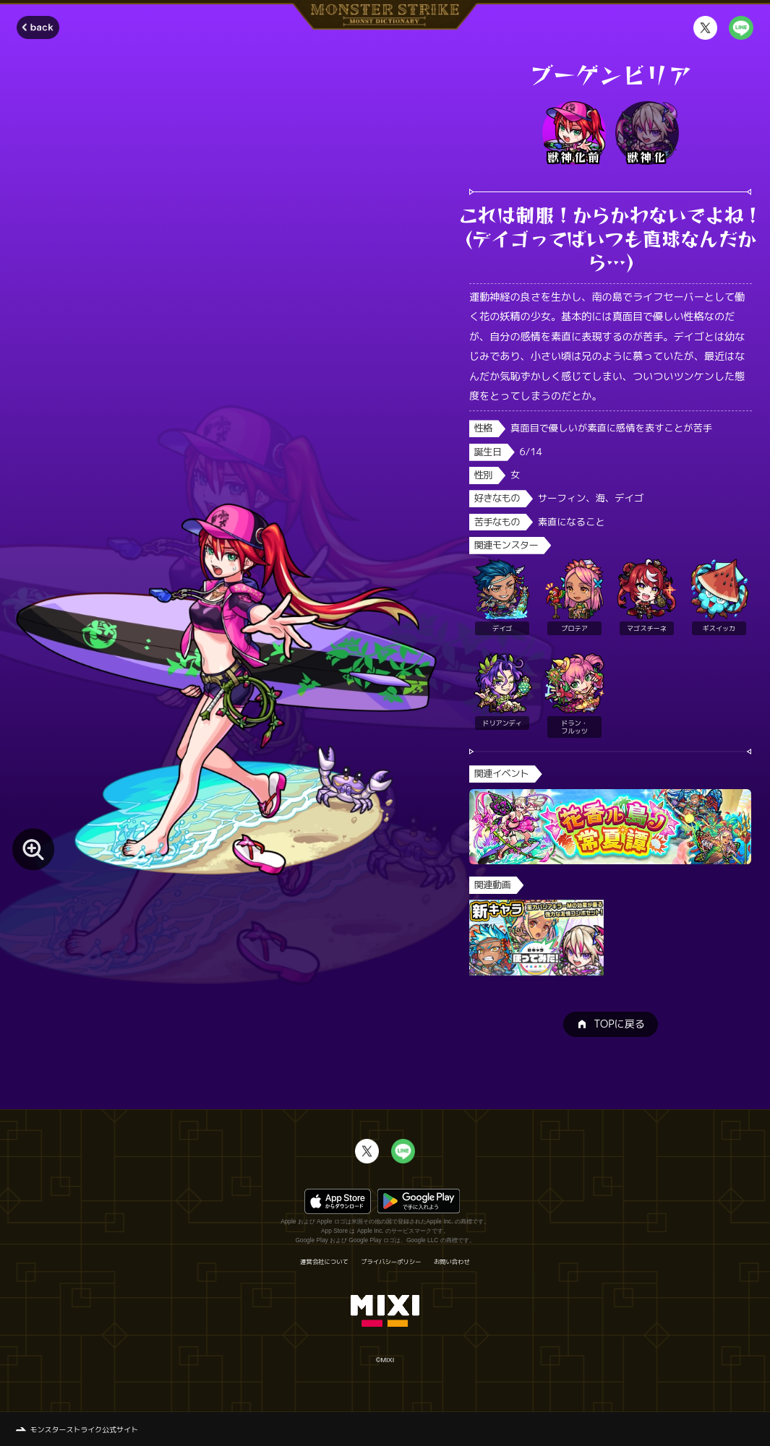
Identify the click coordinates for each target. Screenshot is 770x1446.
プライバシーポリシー (391, 1262)
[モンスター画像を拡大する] (33, 849)
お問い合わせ (452, 1262)
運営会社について (324, 1262)
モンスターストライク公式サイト (84, 1429)
